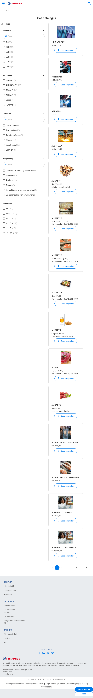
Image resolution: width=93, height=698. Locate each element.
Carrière (7, 638)
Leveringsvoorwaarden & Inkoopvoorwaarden (24, 684)
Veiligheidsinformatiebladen (12, 622)
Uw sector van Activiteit (9, 611)
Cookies (61, 684)
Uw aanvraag (9, 616)
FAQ (5, 643)
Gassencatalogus (10, 605)
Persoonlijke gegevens (77, 684)
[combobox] (89, 3)
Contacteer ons (10, 590)
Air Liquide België (10, 634)
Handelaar (8, 595)
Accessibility (46, 687)
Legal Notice (51, 684)
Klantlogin (9, 586)
